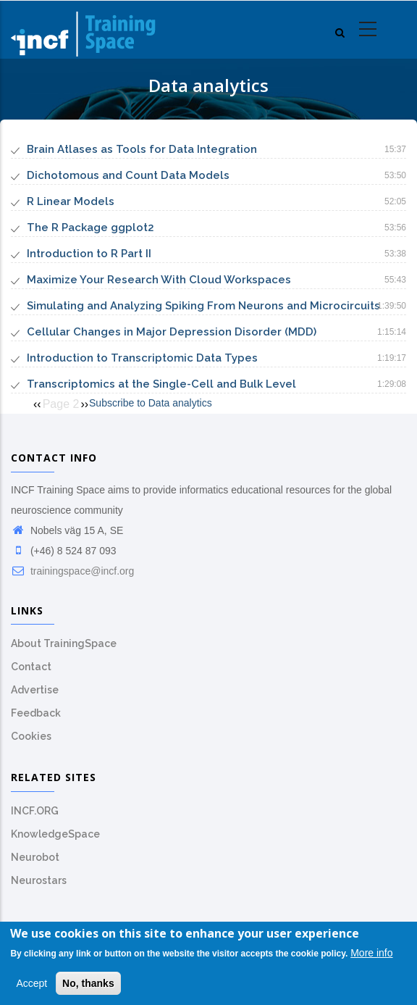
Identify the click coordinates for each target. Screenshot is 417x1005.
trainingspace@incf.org (72, 571)
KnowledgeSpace (55, 834)
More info (371, 956)
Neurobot (35, 857)
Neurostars (39, 880)
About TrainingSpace (64, 643)
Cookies (31, 736)
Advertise (35, 690)
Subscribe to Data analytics (150, 403)
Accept (31, 986)
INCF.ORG (35, 811)
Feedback (36, 713)
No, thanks (88, 986)
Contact (31, 666)
